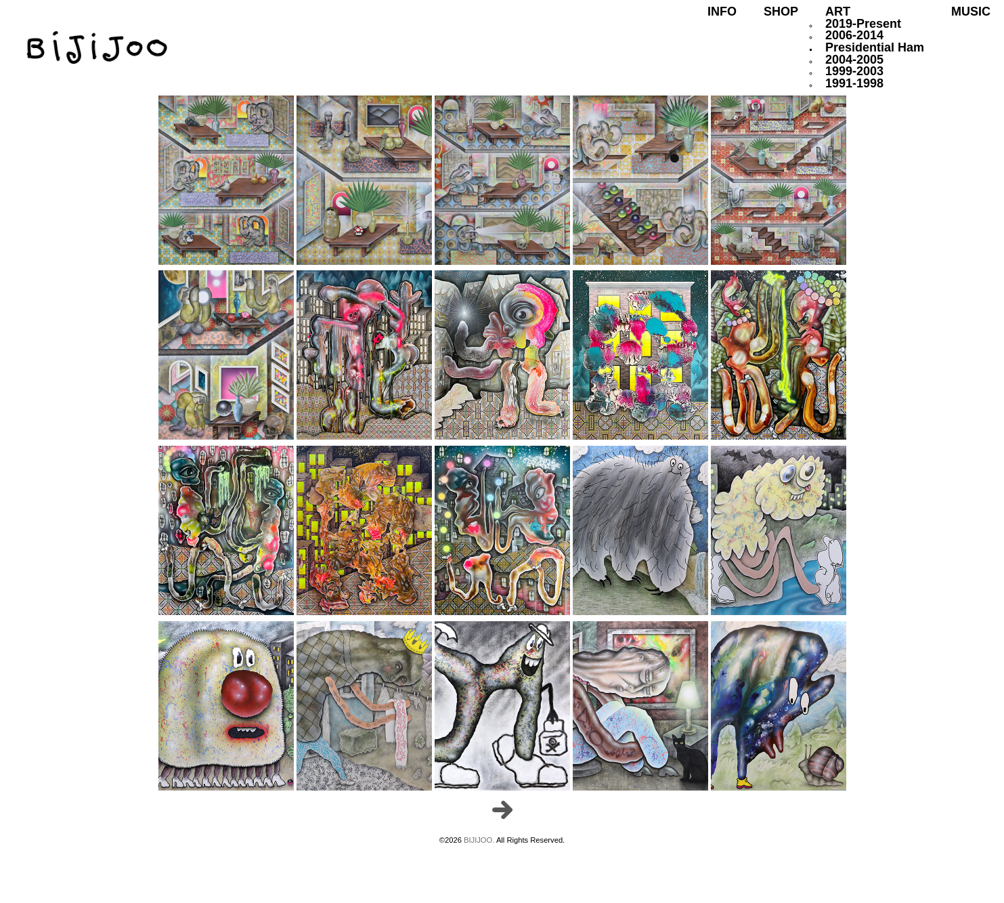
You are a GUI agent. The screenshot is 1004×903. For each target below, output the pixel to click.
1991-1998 (854, 83)
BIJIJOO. (480, 840)
